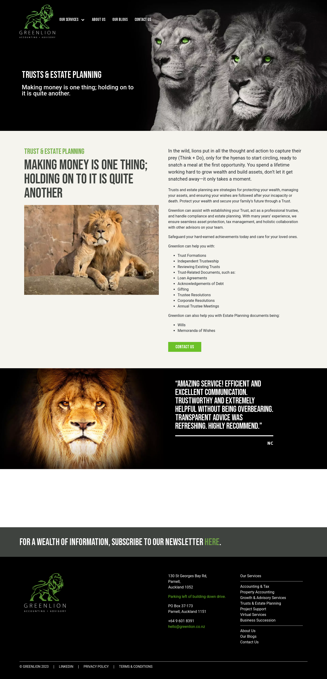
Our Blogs (120, 19)
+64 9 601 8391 (181, 621)
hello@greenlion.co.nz (186, 626)
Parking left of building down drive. (197, 596)
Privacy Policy (96, 666)
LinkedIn (66, 666)
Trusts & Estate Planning (260, 603)
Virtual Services (253, 614)
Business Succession (258, 620)
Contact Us (143, 19)
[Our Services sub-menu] (83, 19)
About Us (98, 19)
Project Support (253, 609)
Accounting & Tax (254, 586)
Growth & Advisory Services (263, 598)
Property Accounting (257, 592)
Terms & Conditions (135, 666)
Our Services (68, 19)
